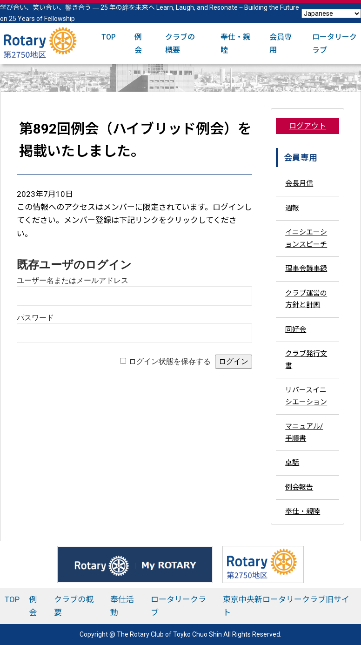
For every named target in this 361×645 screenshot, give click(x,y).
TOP (108, 37)
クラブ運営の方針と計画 (306, 299)
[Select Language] (331, 13)
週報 (292, 208)
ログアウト (307, 125)
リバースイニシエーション (306, 396)
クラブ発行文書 (306, 359)
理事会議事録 (306, 268)
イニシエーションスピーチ (306, 238)
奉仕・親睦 (302, 511)
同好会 (295, 329)
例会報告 (299, 487)
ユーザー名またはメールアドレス (72, 280)
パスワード (35, 318)
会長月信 (299, 183)
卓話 (292, 462)
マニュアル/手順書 (304, 432)
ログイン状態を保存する (170, 361)
